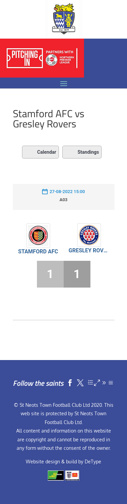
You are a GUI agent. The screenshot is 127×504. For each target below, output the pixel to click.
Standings (82, 152)
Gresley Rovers (89, 250)
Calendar (40, 152)
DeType (93, 461)
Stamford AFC (38, 251)
